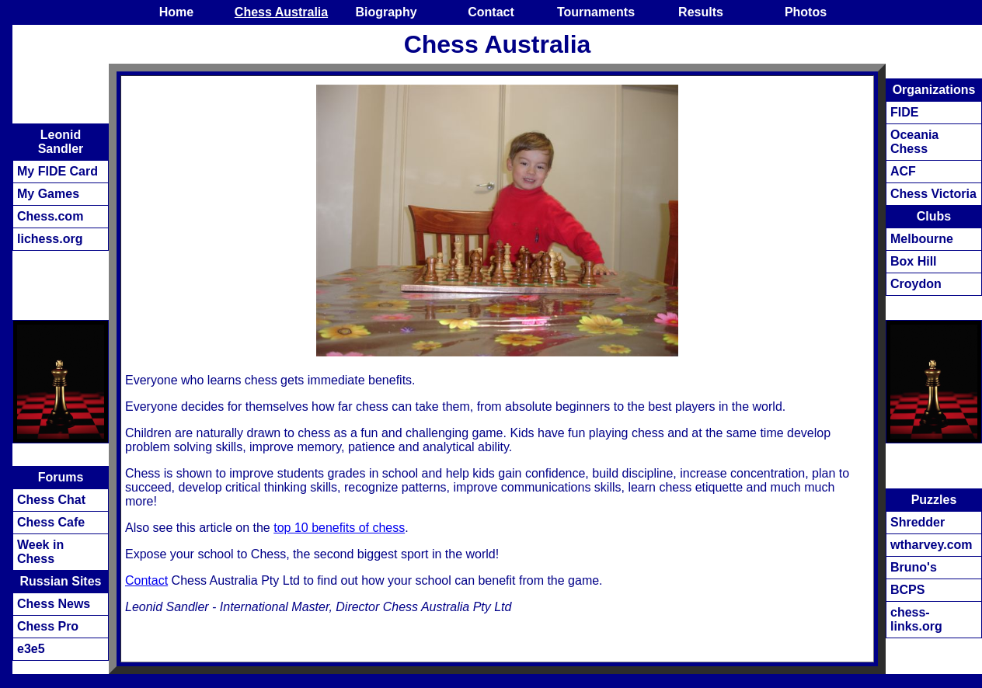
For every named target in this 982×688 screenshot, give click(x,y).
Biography (385, 12)
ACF (903, 171)
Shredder (917, 522)
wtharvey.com (931, 544)
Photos (806, 12)
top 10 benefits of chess (339, 527)
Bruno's (913, 567)
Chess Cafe (51, 522)
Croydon (916, 283)
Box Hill (913, 261)
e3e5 (31, 648)
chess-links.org (916, 619)
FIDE (904, 112)
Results (700, 12)
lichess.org (49, 238)
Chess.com (50, 216)
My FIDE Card (57, 171)
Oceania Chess (914, 141)
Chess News (53, 603)
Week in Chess (40, 551)
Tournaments (596, 12)
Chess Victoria (933, 193)
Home (176, 12)
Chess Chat (51, 499)
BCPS (907, 589)
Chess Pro (47, 626)
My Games (48, 193)
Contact (491, 12)
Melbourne (921, 238)
